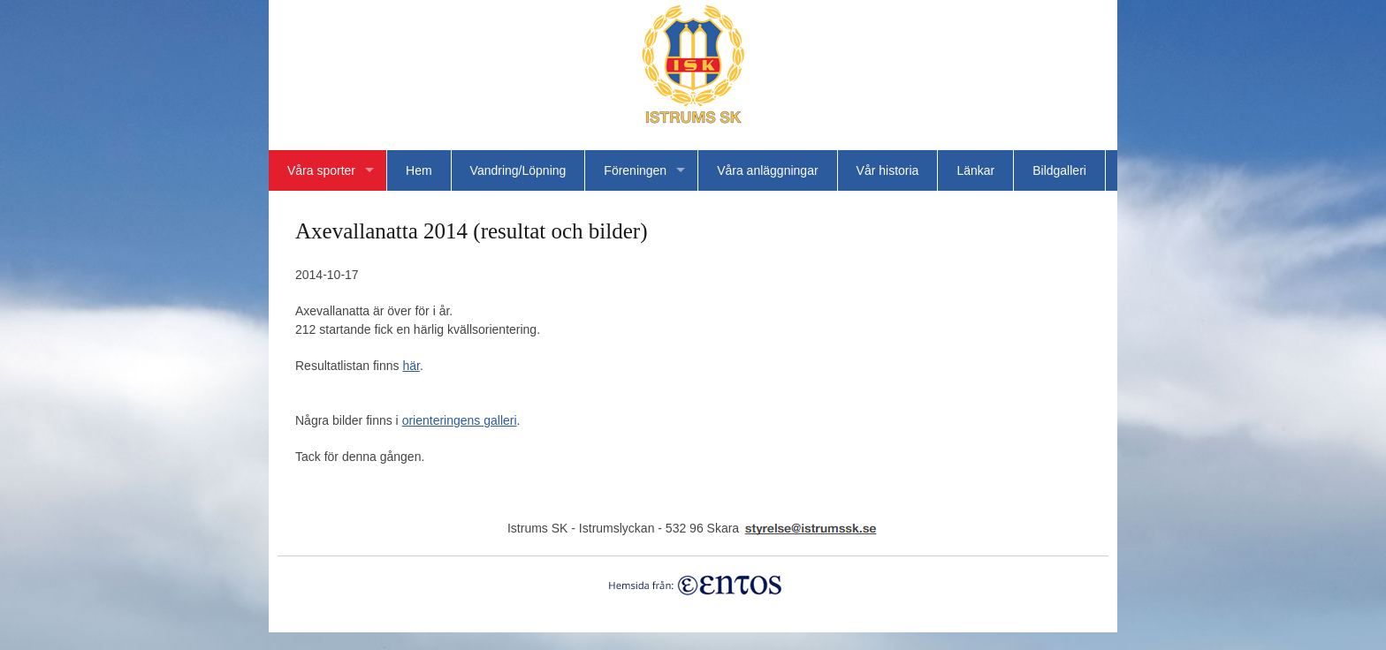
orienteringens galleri (459, 420)
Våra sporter (321, 170)
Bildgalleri (1059, 170)
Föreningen (635, 170)
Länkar (975, 170)
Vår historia (888, 170)
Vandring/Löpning (518, 170)
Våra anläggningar (767, 170)
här (410, 366)
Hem (419, 170)
